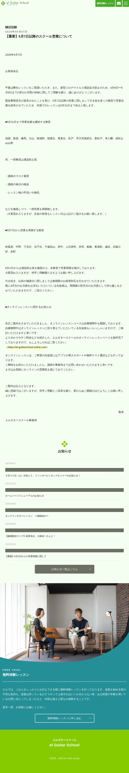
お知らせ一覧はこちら (64, 569)
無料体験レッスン (105, 3)
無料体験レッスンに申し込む (64, 718)
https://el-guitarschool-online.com (27, 347)
